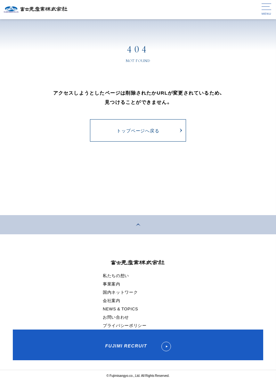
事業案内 (111, 284)
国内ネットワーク (120, 292)
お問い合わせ (116, 317)
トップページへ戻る (138, 130)
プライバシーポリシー (125, 325)
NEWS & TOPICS (120, 309)
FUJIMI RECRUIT (138, 346)
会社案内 (111, 300)
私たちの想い (116, 275)
